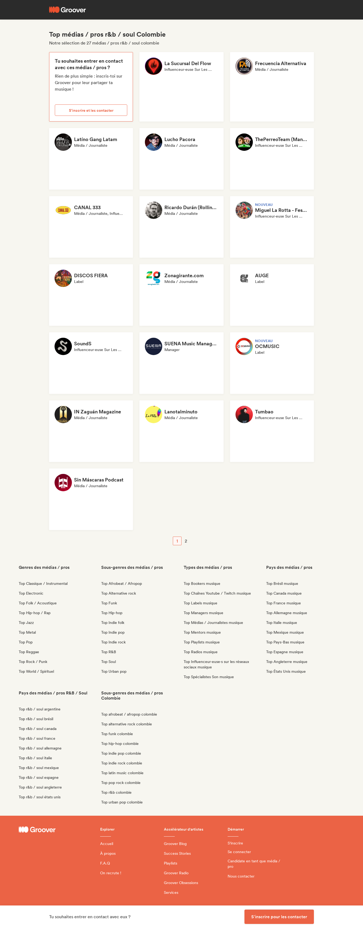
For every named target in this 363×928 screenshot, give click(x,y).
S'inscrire (235, 843)
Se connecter (239, 852)
